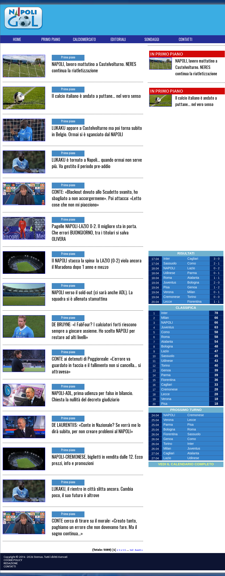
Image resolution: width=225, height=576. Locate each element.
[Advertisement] (140, 21)
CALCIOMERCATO (84, 39)
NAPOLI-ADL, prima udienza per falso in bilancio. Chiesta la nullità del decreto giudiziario (92, 396)
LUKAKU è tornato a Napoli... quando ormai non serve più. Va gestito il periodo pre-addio (97, 162)
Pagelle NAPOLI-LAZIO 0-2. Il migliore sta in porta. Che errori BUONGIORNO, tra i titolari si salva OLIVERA (94, 232)
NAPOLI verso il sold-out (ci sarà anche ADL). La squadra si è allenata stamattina (92, 295)
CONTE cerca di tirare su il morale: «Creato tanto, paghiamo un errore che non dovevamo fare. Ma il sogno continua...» (94, 527)
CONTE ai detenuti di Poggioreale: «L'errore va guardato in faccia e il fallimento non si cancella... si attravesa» (96, 365)
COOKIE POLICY (13, 560)
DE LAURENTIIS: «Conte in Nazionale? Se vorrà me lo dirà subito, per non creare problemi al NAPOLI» (96, 428)
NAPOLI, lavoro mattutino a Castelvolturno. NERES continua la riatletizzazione (94, 67)
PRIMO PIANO (50, 39)
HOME (17, 39)
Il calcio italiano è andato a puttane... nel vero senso (96, 95)
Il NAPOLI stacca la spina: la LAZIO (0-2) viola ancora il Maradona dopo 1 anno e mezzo (96, 263)
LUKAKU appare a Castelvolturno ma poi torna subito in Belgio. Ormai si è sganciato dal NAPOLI (97, 131)
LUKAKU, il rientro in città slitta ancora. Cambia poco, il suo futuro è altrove (92, 491)
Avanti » (139, 550)
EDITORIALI (118, 39)
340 (131, 550)
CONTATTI (185, 39)
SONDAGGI (151, 39)
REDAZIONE (11, 563)
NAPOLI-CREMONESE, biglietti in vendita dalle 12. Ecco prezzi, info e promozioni (97, 459)
